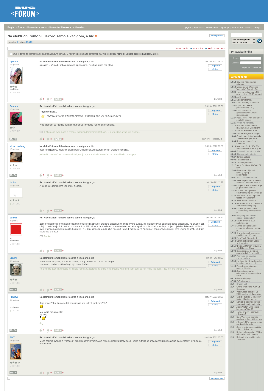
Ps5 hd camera (243, 281)
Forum (21, 27)
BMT (12, 337)
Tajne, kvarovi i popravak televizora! (247, 313)
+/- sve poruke (181, 48)
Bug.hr (11, 27)
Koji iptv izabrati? (244, 100)
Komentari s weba (37, 27)
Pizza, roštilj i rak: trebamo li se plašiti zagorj (249, 119)
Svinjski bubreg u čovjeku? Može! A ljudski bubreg (248, 298)
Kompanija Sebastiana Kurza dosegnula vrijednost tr (248, 210)
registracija (199, 27)
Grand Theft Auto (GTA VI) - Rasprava (249, 288)
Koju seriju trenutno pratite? (249, 151)
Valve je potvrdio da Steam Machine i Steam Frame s (248, 181)
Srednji (14, 258)
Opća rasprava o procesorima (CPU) (245, 106)
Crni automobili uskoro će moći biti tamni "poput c (248, 234)
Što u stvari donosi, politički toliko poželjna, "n (248, 328)
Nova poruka (217, 36)
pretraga (257, 27)
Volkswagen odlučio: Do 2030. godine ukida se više (248, 293)
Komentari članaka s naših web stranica (70, 27)
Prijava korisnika (241, 51)
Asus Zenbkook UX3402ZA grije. (248, 166)
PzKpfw (14, 297)
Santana (14, 106)
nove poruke (237, 27)
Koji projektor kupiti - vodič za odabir (248, 338)
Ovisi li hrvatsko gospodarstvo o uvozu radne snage (246, 112)
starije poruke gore (216, 48)
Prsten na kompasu (245, 123)
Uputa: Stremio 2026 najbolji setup (245, 222)
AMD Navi (241, 97)
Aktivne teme (239, 76)
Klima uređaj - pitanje (246, 154)
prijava (188, 27)
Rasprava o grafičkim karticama (246, 142)
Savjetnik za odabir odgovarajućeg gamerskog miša (248, 273)
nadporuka (217, 139)
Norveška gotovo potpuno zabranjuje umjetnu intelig (248, 303)
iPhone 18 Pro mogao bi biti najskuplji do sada (249, 323)
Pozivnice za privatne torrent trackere (246, 257)
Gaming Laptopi (243, 278)
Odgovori (215, 66)
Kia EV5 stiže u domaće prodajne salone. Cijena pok (249, 318)
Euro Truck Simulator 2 (246, 238)
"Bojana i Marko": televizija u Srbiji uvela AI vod (248, 247)
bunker (14, 217)
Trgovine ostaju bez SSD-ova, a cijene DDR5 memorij (249, 93)
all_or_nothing (18, 146)
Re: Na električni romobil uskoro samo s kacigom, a (67, 106)
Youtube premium (244, 162)
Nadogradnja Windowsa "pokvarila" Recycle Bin (247, 88)
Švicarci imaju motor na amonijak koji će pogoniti (247, 252)
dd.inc (13, 182)
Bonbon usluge (243, 157)
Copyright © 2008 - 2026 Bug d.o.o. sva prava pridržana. (134, 390)
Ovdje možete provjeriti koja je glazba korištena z (249, 186)
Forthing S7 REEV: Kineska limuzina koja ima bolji (249, 262)
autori (248, 27)
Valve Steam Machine (246, 200)
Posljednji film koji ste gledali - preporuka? (246, 217)
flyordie (14, 61)
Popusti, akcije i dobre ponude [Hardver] (246, 267)
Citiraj (215, 69)
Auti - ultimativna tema (246, 177)
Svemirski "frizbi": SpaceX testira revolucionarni (248, 196)
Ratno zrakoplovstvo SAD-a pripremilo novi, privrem (249, 333)
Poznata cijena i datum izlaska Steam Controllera (248, 126)
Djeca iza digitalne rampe (248, 133)
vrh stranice (258, 385)
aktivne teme (212, 27)
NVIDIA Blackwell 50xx (246, 130)
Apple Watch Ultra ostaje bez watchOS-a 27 (247, 308)
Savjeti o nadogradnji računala (246, 83)
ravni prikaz (198, 48)
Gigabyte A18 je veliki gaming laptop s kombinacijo (246, 172)
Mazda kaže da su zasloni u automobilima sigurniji (249, 204)
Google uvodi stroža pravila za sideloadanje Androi (248, 137)
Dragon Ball (241, 284)
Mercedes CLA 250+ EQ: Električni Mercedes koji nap (249, 147)
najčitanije (224, 27)
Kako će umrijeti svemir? (247, 102)
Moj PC (13, 139)
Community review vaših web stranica (247, 242)
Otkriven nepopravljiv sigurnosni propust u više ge (249, 191)
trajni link (218, 99)
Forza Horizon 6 (243, 160)
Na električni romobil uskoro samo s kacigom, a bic (130, 54)
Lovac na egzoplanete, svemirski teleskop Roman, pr (248, 228)
